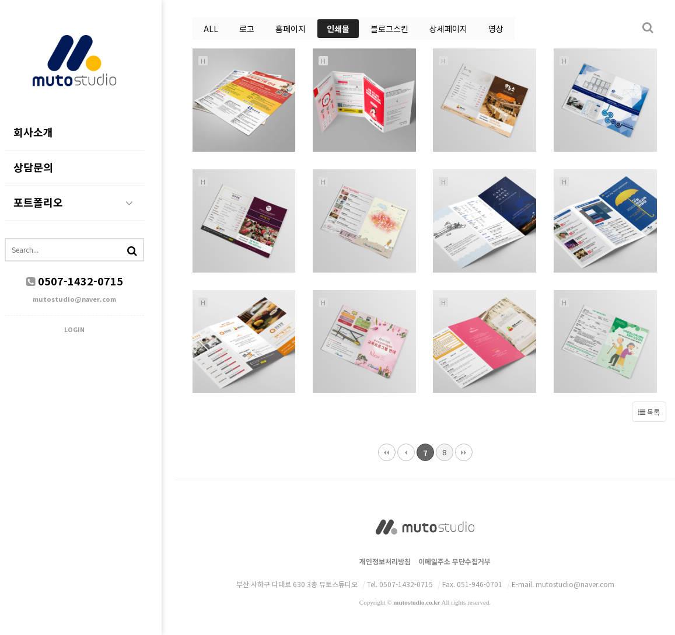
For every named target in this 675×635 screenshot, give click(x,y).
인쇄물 (338, 28)
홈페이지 (290, 28)
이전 (406, 452)
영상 (495, 28)
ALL (211, 28)
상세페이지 (448, 28)
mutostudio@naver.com (88, 299)
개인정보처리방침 (385, 561)
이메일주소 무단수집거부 (454, 561)
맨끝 (464, 452)
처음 (387, 452)
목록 (649, 412)
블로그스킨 (389, 28)
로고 (246, 28)
